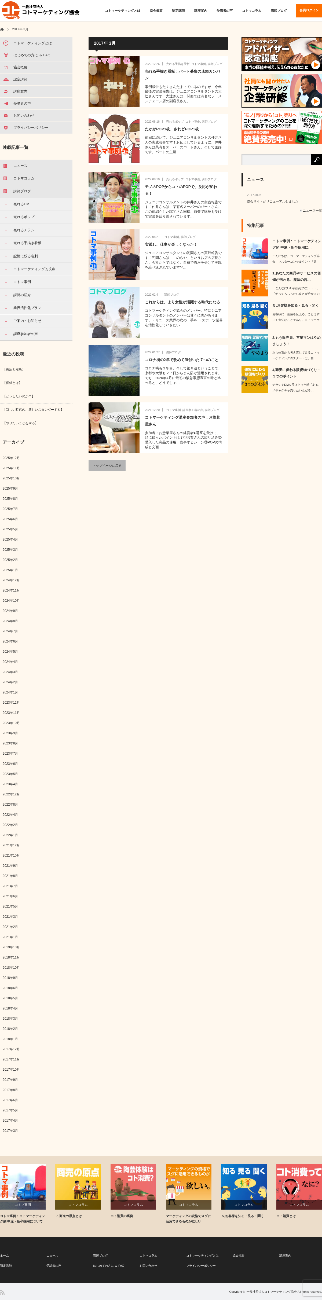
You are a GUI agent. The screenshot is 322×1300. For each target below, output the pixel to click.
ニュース (52, 1255)
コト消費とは (286, 1216)
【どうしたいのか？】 (19, 396)
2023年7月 (10, 753)
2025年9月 (10, 488)
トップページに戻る (107, 466)
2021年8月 (10, 876)
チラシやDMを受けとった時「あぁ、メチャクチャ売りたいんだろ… (296, 387)
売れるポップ (175, 121)
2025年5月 (10, 529)
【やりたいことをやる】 (20, 423)
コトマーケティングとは (122, 11)
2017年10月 (11, 1069)
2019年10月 (11, 947)
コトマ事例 (198, 63)
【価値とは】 (12, 383)
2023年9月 (10, 733)
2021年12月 (11, 845)
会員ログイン (309, 10)
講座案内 (200, 11)
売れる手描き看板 (178, 63)
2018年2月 (10, 1029)
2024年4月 (10, 662)
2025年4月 (10, 539)
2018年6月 (10, 988)
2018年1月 (10, 1039)
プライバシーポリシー (201, 1265)
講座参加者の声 (192, 410)
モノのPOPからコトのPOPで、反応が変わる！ (181, 190)
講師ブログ (279, 11)
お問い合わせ (148, 1265)
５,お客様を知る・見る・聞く (295, 305)
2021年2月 (10, 927)
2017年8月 (10, 1090)
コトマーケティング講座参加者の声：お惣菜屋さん (182, 420)
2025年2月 (10, 560)
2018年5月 (10, 998)
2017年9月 (10, 1080)
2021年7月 (10, 886)
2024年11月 (11, 590)
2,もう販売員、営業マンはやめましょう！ (296, 341)
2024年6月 (10, 641)
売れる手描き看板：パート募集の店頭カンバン (182, 74)
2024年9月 (10, 611)
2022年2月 (10, 825)
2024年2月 (10, 682)
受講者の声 (225, 11)
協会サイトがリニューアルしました (272, 201)
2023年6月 (10, 764)
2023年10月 (11, 723)
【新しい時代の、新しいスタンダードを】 (33, 410)
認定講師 (178, 11)
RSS (2, 1292)
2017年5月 (10, 1110)
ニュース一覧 (312, 210)
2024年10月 (11, 601)
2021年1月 (10, 937)
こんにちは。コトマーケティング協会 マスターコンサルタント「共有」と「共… (296, 261)
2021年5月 (10, 906)
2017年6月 (10, 1100)
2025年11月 (11, 468)
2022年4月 (10, 815)
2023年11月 (11, 713)
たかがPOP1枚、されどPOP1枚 (172, 129)
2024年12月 (11, 580)
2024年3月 (10, 672)
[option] (27, 1194)
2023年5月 (10, 774)
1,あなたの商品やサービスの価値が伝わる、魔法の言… (296, 276)
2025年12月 (11, 458)
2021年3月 (10, 917)
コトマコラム (251, 11)
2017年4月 (10, 1120)
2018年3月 (10, 1018)
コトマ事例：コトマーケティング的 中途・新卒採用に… (296, 244)
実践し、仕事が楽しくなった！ (171, 244)
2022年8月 (10, 804)
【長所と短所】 (14, 369)
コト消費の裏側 (122, 1216)
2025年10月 (11, 478)
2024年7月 (10, 631)
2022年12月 (11, 794)
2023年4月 (10, 784)
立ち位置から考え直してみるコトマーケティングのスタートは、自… (296, 355)
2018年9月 (10, 978)
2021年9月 (10, 866)
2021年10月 (11, 855)
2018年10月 (11, 968)
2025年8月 (10, 499)
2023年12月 (11, 702)
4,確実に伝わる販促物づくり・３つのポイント (296, 373)
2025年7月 (10, 509)
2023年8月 (10, 743)
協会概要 (156, 11)
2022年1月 (10, 835)
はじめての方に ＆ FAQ (108, 1265)
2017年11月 (11, 1059)
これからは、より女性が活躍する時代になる (182, 302)
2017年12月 (11, 1049)
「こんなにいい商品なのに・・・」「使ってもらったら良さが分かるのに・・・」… (296, 294)
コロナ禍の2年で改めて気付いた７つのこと (181, 360)
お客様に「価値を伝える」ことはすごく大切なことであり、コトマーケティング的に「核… (296, 320)
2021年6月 (10, 896)
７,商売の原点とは (68, 1216)
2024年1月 (10, 692)
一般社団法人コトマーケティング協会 (272, 1291)
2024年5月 (10, 651)
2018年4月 (10, 1008)
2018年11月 (11, 957)
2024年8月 (10, 621)
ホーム (4, 1255)
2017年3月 (10, 1131)
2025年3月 (10, 550)
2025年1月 (10, 570)
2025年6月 (10, 519)
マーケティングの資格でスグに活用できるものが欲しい (188, 1218)
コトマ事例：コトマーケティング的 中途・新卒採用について (22, 1218)
